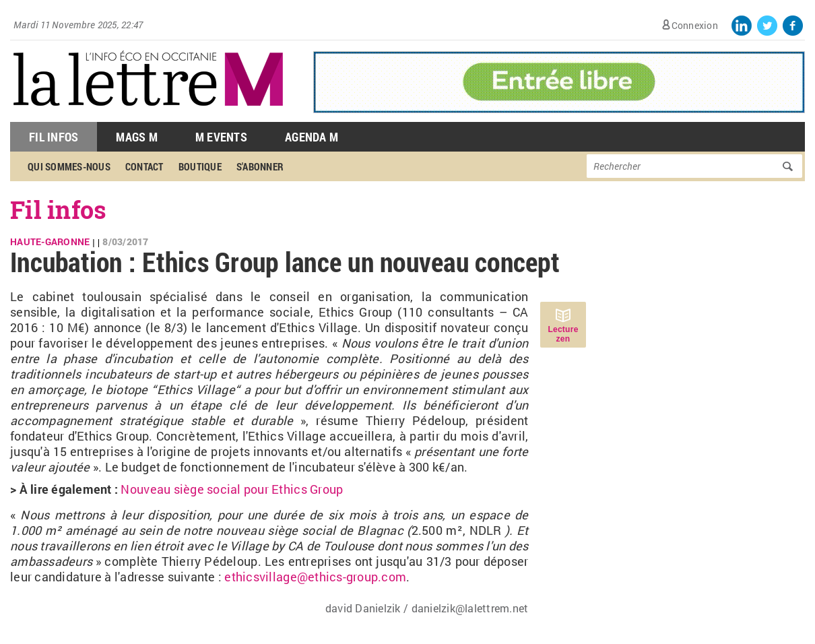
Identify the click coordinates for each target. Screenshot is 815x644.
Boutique (200, 166)
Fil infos (58, 209)
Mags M (137, 137)
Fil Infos (53, 137)
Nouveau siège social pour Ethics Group (232, 489)
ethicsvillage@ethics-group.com (315, 577)
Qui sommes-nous (69, 166)
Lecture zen (563, 334)
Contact (144, 166)
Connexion (695, 25)
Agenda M (311, 137)
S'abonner (260, 166)
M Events (221, 137)
